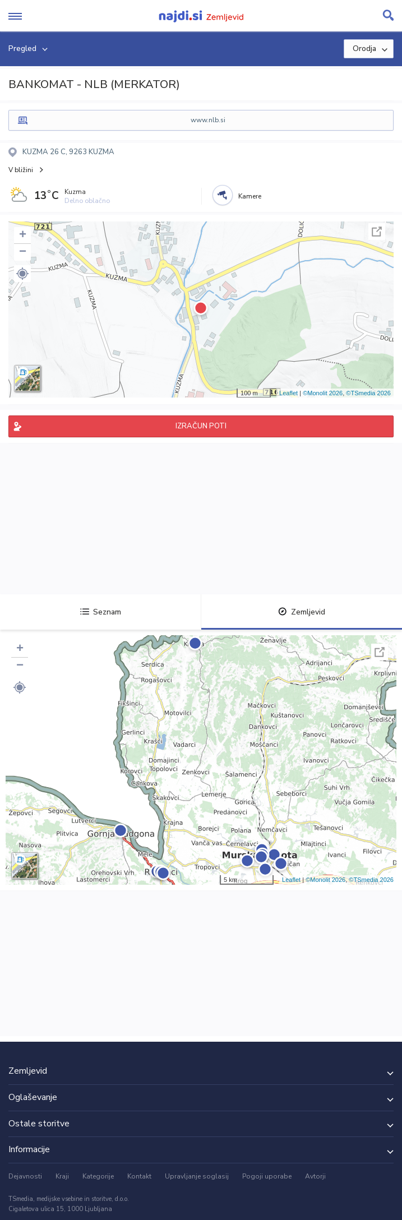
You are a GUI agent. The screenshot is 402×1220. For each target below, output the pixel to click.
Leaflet (288, 393)
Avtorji (315, 1176)
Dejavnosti (25, 1176)
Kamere (249, 196)
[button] (22, 273)
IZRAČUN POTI (201, 426)
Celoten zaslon (376, 231)
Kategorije (98, 1176)
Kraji (62, 1176)
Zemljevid (301, 612)
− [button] (22, 252)
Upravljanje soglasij (197, 1176)
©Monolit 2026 (323, 393)
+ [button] (22, 235)
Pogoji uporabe (267, 1176)
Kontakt (139, 1176)
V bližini (20, 169)
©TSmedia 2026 (368, 393)
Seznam (100, 612)
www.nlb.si (208, 119)
